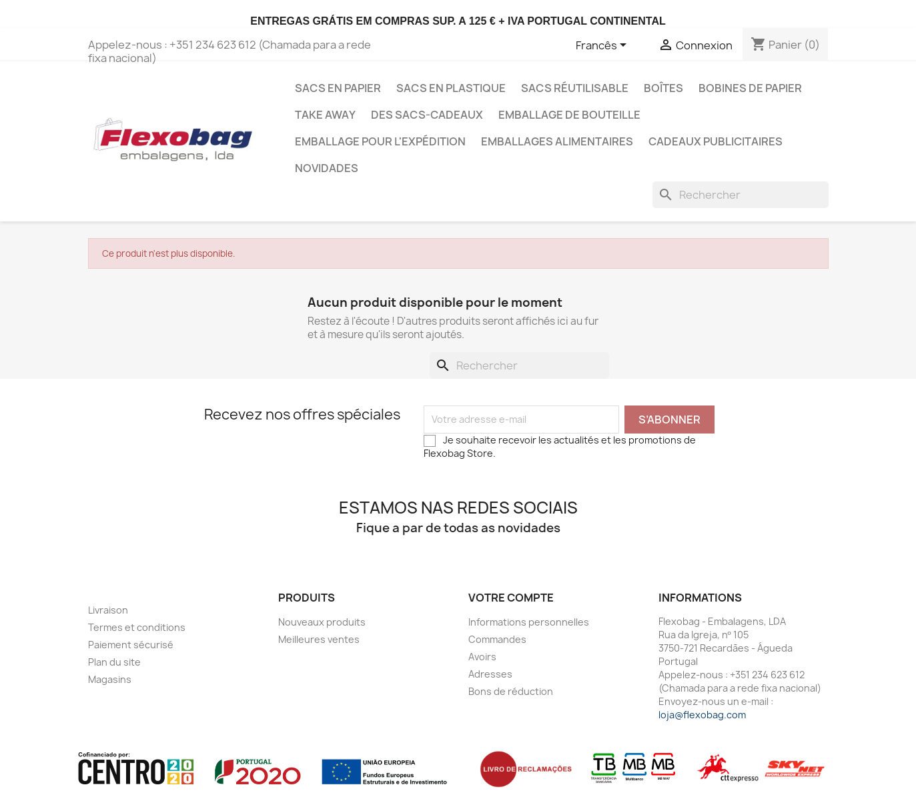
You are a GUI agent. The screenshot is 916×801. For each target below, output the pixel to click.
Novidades (326, 168)
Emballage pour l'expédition (380, 141)
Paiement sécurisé (130, 644)
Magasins (109, 679)
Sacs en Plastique (451, 88)
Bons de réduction (510, 691)
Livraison (108, 610)
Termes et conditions (136, 627)
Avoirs (482, 656)
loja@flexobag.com (702, 714)
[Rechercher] (740, 194)
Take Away (325, 114)
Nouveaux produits (322, 622)
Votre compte (511, 597)
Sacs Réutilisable (574, 88)
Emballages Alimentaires (557, 141)
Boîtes (663, 88)
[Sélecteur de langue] (603, 46)
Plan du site (114, 662)
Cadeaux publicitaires (715, 141)
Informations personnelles (528, 622)
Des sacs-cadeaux (427, 114)
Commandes (497, 639)
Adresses (490, 674)
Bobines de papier (750, 88)
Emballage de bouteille (569, 114)
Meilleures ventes (319, 639)
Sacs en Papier (338, 88)
